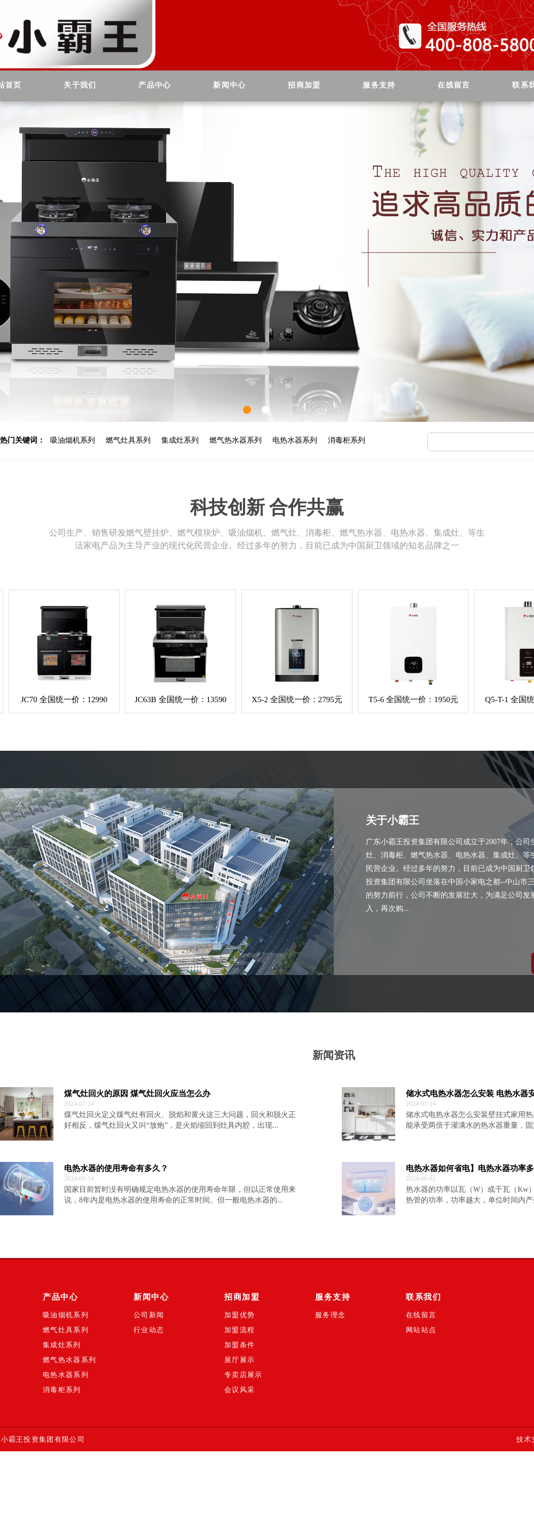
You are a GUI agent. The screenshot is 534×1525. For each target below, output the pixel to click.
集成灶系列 (180, 440)
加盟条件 (239, 1345)
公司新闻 (149, 1315)
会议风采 (239, 1390)
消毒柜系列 (346, 440)
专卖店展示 (243, 1375)
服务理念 (330, 1315)
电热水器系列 (294, 440)
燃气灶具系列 (128, 440)
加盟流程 (239, 1330)
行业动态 (149, 1330)
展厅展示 (239, 1360)
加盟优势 (239, 1315)
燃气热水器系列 (235, 440)
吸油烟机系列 (72, 440)
